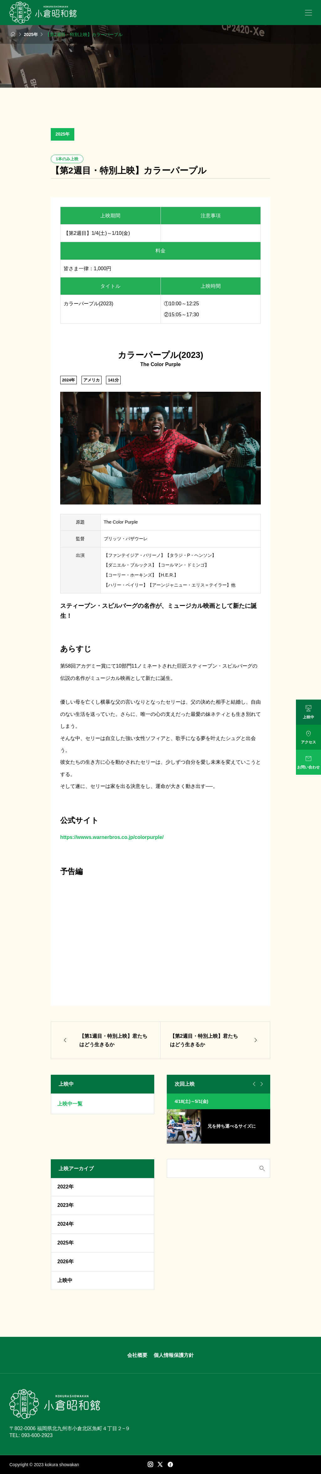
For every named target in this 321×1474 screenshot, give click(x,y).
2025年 (62, 134)
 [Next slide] (261, 1084)
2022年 (65, 1186)
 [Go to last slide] (253, 1084)
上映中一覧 (69, 1103)
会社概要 (137, 1355)
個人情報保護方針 (174, 1355)
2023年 (65, 1205)
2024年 (65, 1224)
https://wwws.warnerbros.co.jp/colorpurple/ (112, 837)
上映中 (64, 1280)
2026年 (65, 1261)
